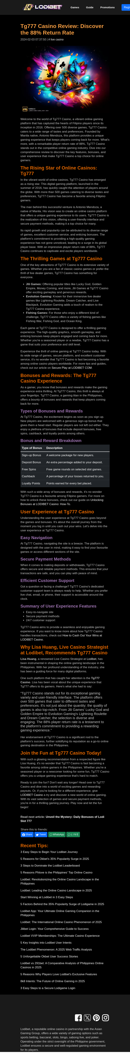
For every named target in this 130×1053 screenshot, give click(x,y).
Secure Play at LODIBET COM (72, 367)
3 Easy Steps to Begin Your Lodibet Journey (49, 852)
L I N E (73, 834)
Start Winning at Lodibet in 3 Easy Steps (47, 897)
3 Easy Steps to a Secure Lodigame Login (48, 988)
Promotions (107, 7)
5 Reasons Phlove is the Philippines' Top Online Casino (57, 872)
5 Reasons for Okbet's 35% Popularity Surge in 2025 (55, 859)
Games (75, 7)
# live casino (56, 39)
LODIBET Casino (32, 795)
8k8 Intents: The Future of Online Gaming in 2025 (53, 981)
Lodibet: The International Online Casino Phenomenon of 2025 (61, 922)
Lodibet (91, 659)
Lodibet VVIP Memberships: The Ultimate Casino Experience (60, 935)
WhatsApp (57, 834)
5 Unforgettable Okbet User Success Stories (49, 956)
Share (27, 834)
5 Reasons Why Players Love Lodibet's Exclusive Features (59, 974)
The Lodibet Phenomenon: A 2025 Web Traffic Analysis (56, 949)
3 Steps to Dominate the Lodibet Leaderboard (50, 865)
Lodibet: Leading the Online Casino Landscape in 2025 (56, 890)
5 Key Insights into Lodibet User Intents (46, 942)
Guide (90, 7)
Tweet (41, 834)
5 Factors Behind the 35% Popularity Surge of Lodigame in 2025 (62, 904)
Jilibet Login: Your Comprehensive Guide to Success (55, 928)
